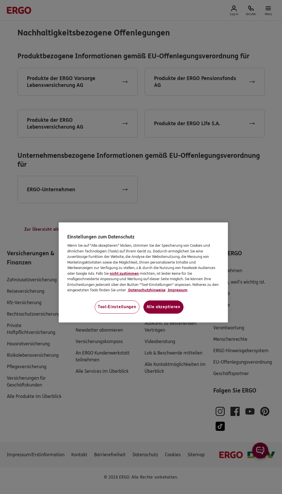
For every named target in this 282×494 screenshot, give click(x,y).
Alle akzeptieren (163, 306)
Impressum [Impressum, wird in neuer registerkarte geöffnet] (177, 290)
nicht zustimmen (124, 273)
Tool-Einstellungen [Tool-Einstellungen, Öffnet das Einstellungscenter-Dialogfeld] (117, 306)
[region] (143, 272)
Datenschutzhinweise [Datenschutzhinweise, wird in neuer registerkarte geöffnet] (146, 290)
